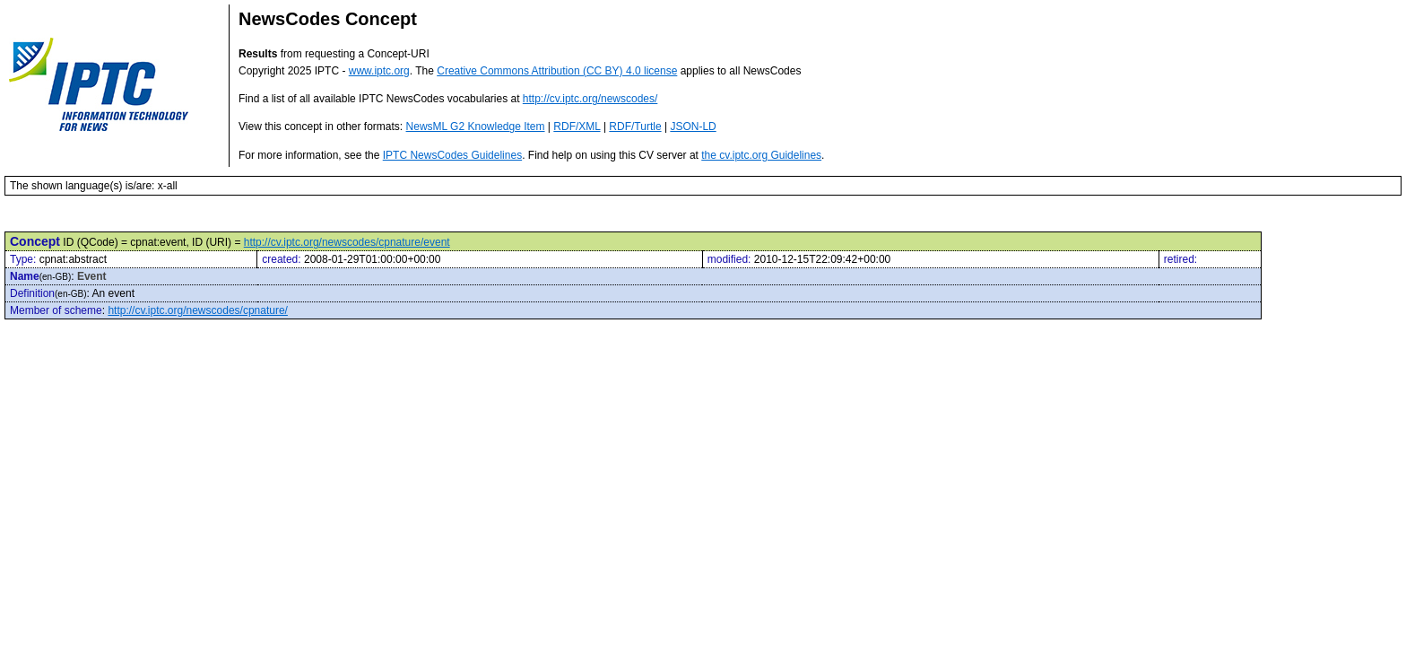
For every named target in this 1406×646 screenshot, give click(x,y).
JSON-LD (693, 126)
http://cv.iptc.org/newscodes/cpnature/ (198, 310)
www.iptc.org (379, 71)
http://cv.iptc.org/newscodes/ (590, 98)
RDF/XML (576, 126)
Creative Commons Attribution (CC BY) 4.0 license (557, 71)
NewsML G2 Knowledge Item (475, 126)
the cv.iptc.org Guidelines (761, 155)
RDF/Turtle (635, 126)
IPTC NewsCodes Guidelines (452, 155)
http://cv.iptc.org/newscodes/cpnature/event (347, 242)
